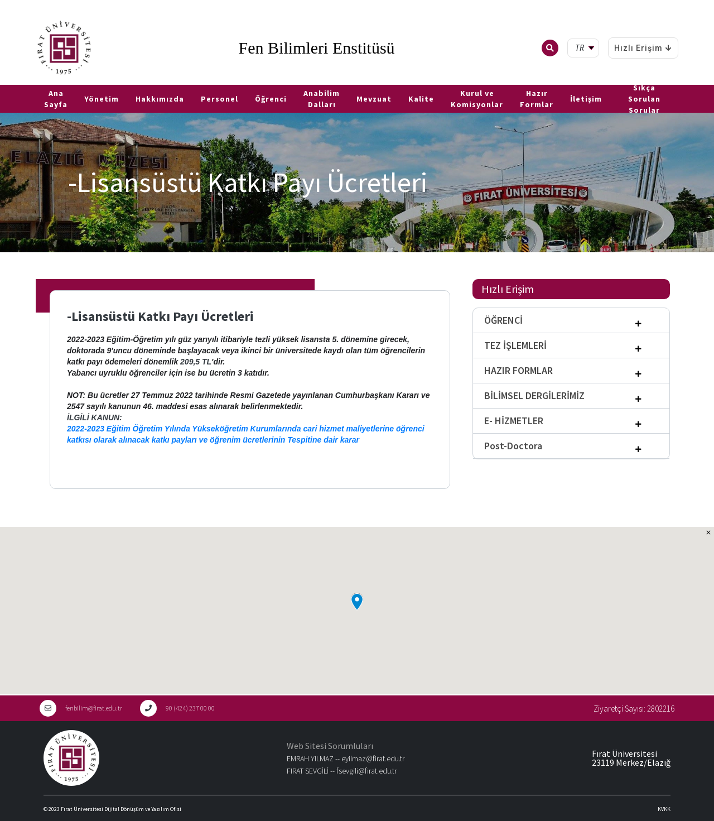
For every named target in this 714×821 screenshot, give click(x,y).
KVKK (664, 809)
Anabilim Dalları (321, 98)
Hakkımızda (160, 99)
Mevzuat (374, 99)
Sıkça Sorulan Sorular (644, 99)
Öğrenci (271, 99)
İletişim (586, 99)
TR (5, 80)
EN (20, 80)
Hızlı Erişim (643, 48)
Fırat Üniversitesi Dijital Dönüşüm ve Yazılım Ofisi (121, 809)
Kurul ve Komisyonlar (477, 98)
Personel (219, 99)
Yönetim (101, 99)
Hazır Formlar (536, 98)
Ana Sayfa (55, 98)
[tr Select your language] (585, 48)
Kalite (421, 99)
